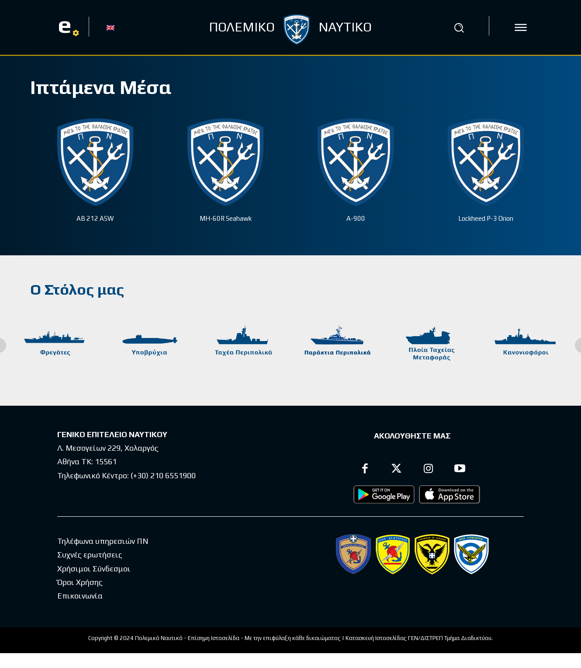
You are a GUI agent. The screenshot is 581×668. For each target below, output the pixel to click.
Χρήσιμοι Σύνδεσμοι (94, 568)
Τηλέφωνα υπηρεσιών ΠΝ (103, 541)
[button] (459, 27)
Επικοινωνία (80, 595)
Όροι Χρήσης (80, 582)
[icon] (520, 27)
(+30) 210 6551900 (163, 475)
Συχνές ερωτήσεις (89, 554)
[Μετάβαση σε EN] (110, 27)
